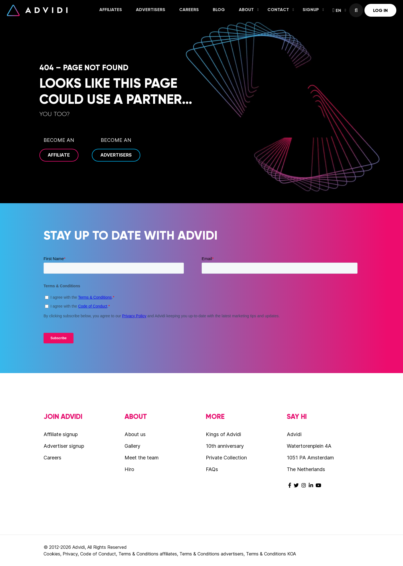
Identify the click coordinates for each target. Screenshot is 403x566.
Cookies (52, 554)
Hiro (129, 469)
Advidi (37, 10)
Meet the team (142, 458)
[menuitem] (110, 10)
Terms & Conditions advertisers (211, 554)
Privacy (70, 554)
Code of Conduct (98, 554)
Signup (313, 9)
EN (339, 10)
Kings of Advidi (223, 434)
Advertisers (150, 9)
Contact (280, 9)
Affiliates (110, 9)
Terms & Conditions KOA (271, 554)
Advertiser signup (64, 446)
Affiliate (59, 155)
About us (135, 434)
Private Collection (226, 458)
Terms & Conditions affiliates (147, 554)
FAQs (212, 469)
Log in (380, 10)
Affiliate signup (61, 434)
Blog (219, 9)
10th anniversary (225, 446)
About (249, 9)
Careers (189, 9)
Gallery (132, 446)
